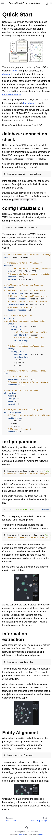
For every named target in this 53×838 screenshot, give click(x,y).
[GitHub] (26, 828)
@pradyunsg (33, 834)
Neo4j (15, 70)
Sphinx (21, 834)
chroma (6, 74)
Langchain (28, 103)
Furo (41, 834)
